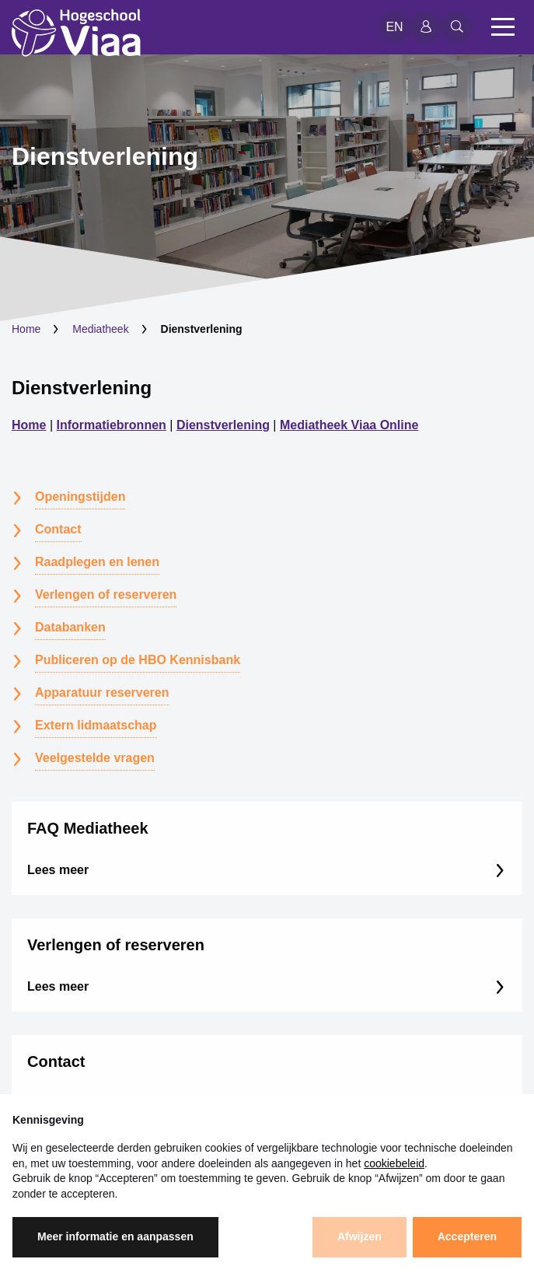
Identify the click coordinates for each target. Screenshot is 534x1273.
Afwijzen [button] (359, 1236)
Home (26, 329)
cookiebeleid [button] (394, 1163)
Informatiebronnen (111, 425)
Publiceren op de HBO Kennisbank (137, 659)
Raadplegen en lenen (97, 561)
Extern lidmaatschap (96, 725)
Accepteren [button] (467, 1236)
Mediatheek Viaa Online (349, 425)
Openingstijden (80, 496)
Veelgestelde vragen (95, 757)
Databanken (70, 627)
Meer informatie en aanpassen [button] (115, 1236)
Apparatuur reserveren (102, 692)
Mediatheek (100, 329)
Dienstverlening (82, 387)
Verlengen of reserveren (105, 594)
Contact (58, 529)
